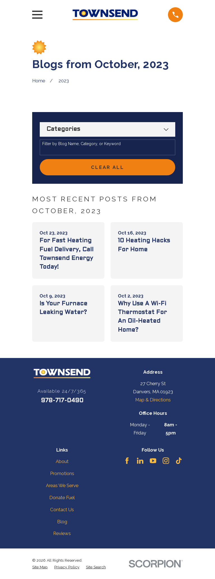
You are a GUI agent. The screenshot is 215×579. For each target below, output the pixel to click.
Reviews (62, 533)
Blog (62, 521)
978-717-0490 (62, 400)
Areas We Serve (62, 485)
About (62, 461)
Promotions (62, 473)
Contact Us (62, 509)
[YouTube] (153, 460)
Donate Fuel (62, 497)
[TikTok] (179, 460)
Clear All (107, 167)
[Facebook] (127, 460)
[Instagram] (166, 460)
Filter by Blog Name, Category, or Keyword (81, 143)
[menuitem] (40, 567)
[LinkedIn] (140, 460)
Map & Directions (153, 400)
